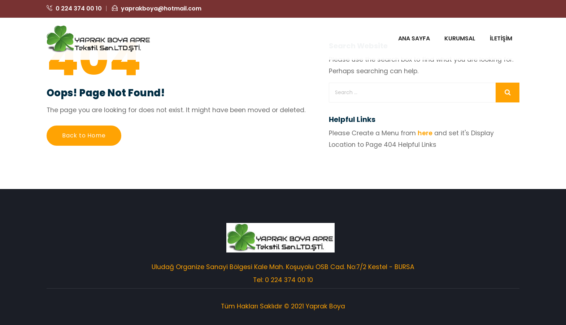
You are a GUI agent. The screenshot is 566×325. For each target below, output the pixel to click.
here (425, 133)
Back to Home (84, 135)
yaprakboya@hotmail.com (156, 8)
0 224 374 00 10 (74, 8)
